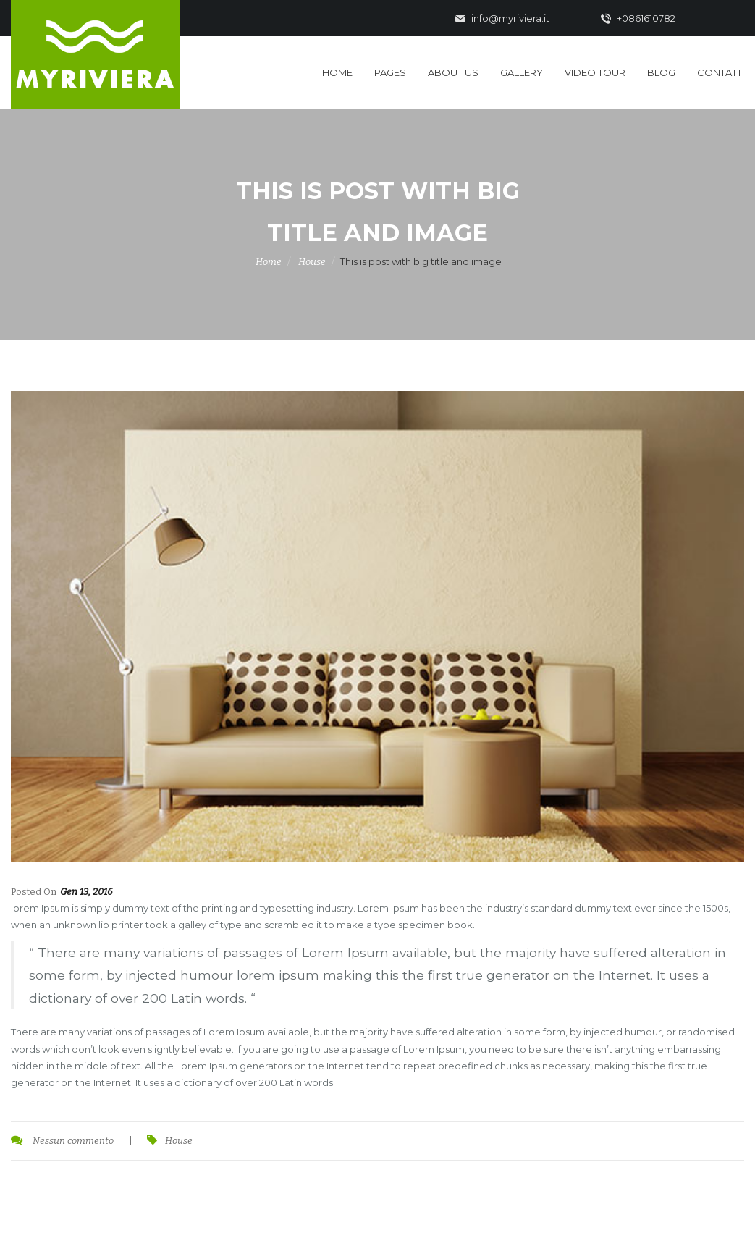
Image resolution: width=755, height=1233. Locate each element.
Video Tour (595, 72)
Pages (390, 72)
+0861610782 (638, 18)
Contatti (720, 72)
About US (453, 72)
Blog (661, 72)
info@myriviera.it (502, 18)
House (312, 261)
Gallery (521, 72)
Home (337, 72)
